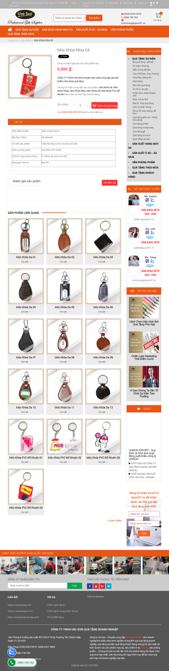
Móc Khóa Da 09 (103, 357)
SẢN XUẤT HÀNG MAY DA (57, 29)
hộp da (144, 647)
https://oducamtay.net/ (20, 604)
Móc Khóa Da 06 (103, 307)
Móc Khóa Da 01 (26, 257)
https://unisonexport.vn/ (20, 611)
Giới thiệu (99, 2)
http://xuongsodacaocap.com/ (23, 617)
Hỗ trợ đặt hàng (55, 617)
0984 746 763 (25, 662)
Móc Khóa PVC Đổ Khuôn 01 (26, 457)
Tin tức (140, 2)
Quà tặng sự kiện (134, 637)
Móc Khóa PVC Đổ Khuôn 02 (64, 457)
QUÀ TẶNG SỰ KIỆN (27, 29)
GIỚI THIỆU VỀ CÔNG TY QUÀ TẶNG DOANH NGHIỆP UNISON (143, 467)
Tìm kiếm (94, 17)
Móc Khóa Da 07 (26, 357)
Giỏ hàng (157, 20)
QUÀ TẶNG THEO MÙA (21, 34)
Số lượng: (63, 104)
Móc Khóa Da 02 (64, 257)
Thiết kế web (77, 665)
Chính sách (113, 2)
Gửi (144, 533)
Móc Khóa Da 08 (64, 357)
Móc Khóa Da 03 (103, 257)
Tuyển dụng (128, 2)
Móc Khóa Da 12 (103, 407)
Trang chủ (86, 2)
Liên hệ (85, 5)
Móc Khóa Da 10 (26, 407)
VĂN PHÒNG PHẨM (122, 29)
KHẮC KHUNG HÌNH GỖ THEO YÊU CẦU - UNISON (142, 475)
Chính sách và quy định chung (62, 611)
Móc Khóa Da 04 (26, 307)
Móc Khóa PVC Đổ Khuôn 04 (26, 507)
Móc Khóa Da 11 (64, 407)
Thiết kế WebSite (95, 596)
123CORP (93, 665)
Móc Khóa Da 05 (64, 307)
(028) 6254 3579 (69, 112)
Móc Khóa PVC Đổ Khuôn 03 (103, 457)
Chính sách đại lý (56, 604)
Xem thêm (115, 520)
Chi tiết (26, 261)
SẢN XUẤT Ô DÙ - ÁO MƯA (91, 29)
